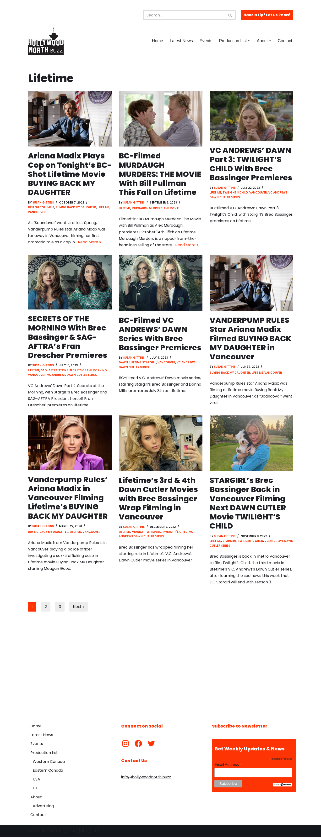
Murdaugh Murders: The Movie (155, 208)
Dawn (123, 363)
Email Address (228, 766)
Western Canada (49, 762)
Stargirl (149, 363)
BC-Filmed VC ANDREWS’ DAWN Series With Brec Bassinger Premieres (160, 334)
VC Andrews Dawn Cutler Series (72, 375)
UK (35, 789)
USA (36, 780)
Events (205, 40)
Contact (285, 40)
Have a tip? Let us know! (267, 14)
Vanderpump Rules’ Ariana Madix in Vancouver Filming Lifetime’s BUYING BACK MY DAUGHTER (68, 498)
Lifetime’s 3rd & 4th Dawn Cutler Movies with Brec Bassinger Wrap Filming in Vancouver (158, 499)
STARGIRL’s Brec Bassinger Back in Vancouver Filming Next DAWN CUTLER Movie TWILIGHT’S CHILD (248, 504)
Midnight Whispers (146, 532)
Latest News (181, 40)
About (36, 798)
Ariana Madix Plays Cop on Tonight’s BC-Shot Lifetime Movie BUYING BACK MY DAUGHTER (68, 174)
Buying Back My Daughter (76, 208)
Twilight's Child (235, 193)
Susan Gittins (43, 202)
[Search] (184, 15)
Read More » (89, 242)
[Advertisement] (161, 672)
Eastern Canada (48, 771)
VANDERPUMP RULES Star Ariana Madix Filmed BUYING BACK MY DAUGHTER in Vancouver (251, 339)
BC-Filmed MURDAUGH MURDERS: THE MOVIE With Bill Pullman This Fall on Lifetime (160, 174)
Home (157, 40)
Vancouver (37, 212)
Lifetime (103, 208)
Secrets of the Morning (88, 371)
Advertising (43, 807)
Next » (78, 608)
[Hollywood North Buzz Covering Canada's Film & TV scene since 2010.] (46, 41)
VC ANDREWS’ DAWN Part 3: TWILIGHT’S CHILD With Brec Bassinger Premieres (251, 164)
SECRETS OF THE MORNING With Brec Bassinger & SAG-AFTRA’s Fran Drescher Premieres (67, 337)
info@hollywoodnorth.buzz (146, 778)
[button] (249, 41)
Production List (44, 753)
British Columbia (41, 208)
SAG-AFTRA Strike (54, 371)
